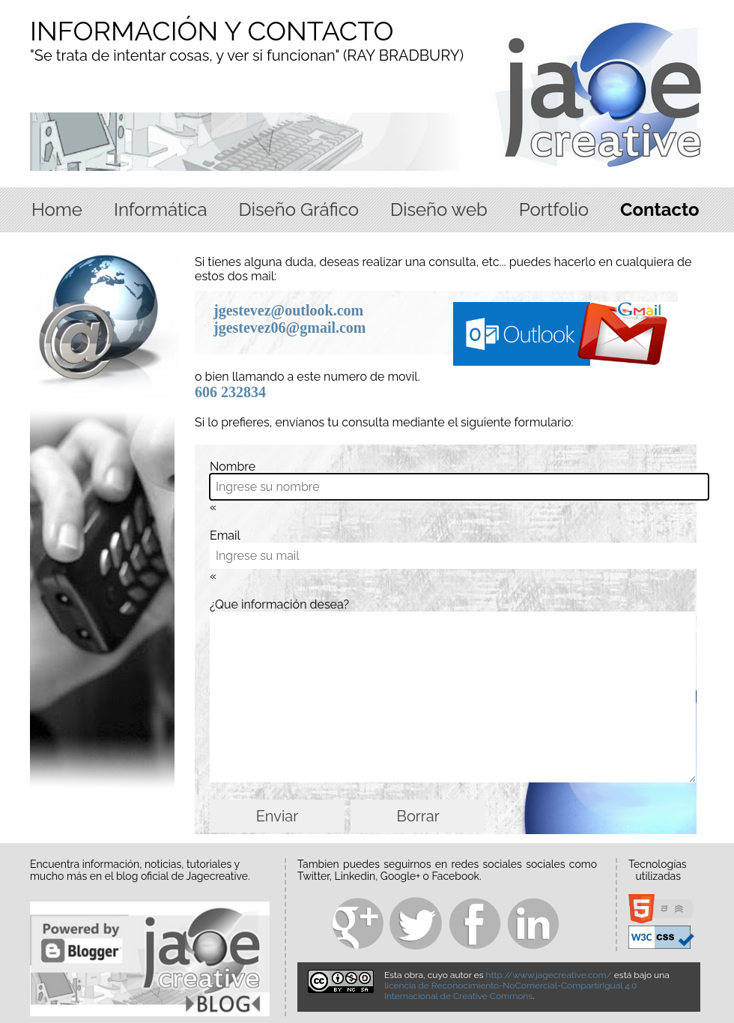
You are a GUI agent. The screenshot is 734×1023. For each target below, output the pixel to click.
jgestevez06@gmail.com (289, 327)
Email (225, 535)
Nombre (232, 466)
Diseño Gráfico (299, 209)
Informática (160, 209)
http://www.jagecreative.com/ (549, 975)
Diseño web (439, 209)
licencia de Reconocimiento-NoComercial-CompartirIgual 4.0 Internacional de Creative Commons (510, 990)
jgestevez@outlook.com (288, 310)
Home (56, 209)
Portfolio (554, 209)
